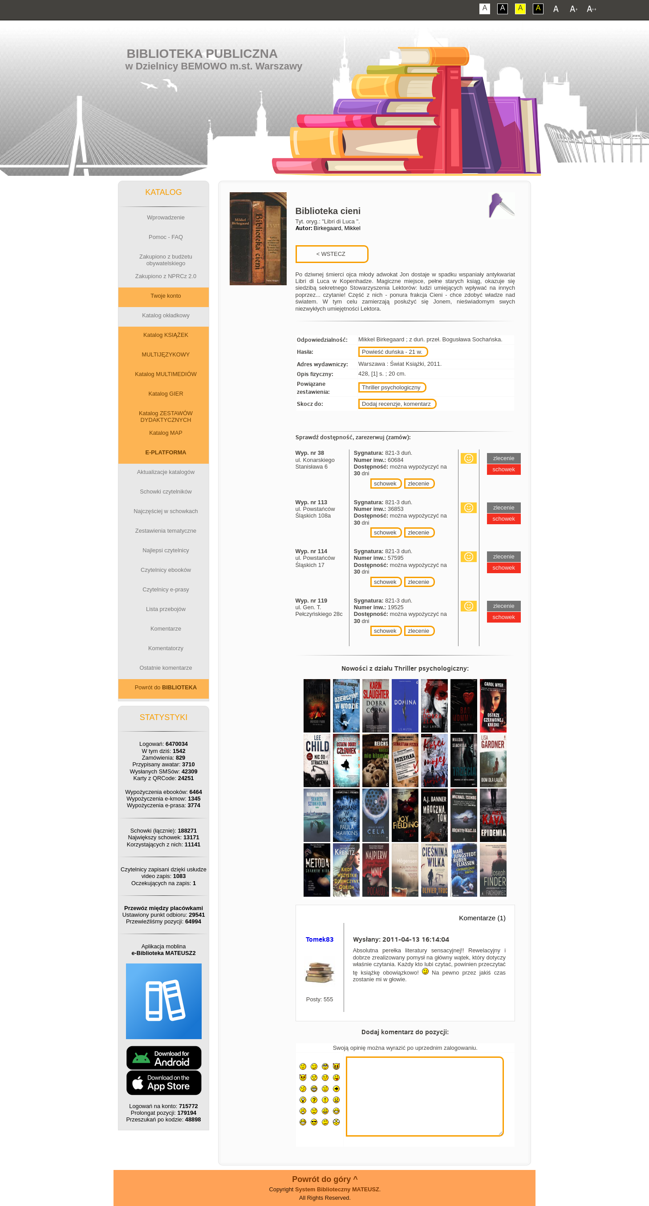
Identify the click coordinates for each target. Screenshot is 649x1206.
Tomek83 (320, 939)
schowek (385, 483)
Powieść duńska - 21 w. (392, 351)
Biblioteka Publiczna (202, 54)
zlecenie (418, 483)
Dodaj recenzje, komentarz (396, 404)
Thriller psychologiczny (391, 387)
